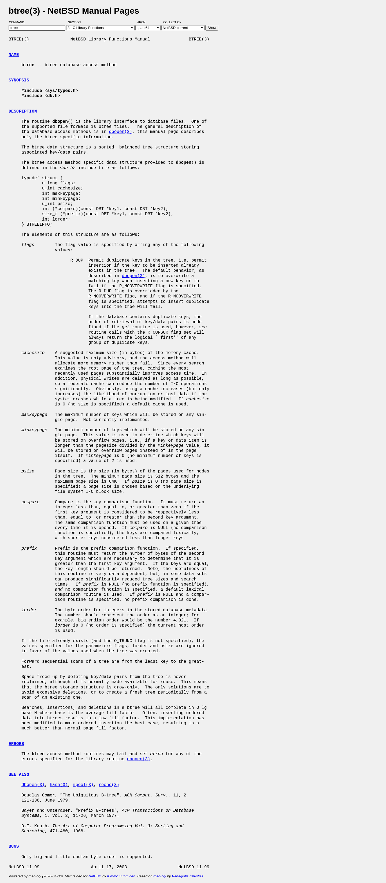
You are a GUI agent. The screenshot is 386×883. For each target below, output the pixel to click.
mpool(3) (83, 785)
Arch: (144, 22)
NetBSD (94, 876)
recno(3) (109, 785)
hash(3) (59, 785)
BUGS (14, 847)
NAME (14, 55)
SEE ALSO (19, 775)
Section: (76, 22)
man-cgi (159, 876)
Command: (18, 22)
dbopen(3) (120, 132)
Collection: (172, 22)
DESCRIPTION (23, 111)
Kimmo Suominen (121, 876)
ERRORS (16, 744)
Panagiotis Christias (187, 876)
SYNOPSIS (19, 80)
